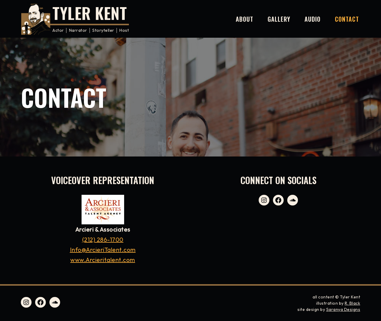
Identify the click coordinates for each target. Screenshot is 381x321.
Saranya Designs (343, 309)
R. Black (352, 303)
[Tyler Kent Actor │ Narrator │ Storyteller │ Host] (75, 18)
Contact (347, 19)
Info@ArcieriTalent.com (103, 249)
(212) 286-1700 (103, 239)
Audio (313, 19)
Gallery (279, 19)
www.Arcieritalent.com (102, 259)
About (244, 19)
